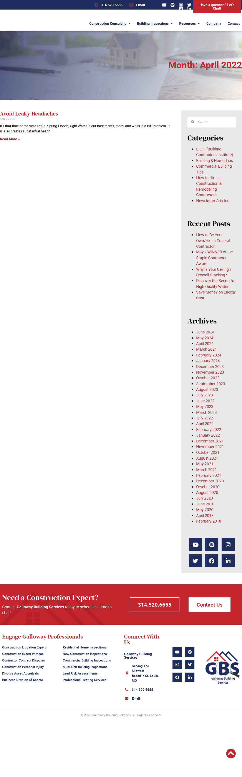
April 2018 (205, 515)
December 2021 (210, 441)
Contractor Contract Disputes (23, 659)
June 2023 (205, 400)
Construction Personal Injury (23, 666)
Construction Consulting (110, 23)
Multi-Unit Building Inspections (85, 666)
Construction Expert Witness (23, 653)
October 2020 (207, 486)
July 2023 (204, 395)
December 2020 (210, 480)
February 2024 (208, 355)
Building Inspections (155, 23)
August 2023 (207, 389)
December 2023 (210, 366)
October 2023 (207, 377)
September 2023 (210, 383)
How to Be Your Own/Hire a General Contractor (213, 240)
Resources (189, 23)
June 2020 (205, 503)
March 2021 (206, 469)
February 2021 (208, 475)
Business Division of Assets (22, 678)
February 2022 (208, 429)
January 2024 (208, 360)
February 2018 (208, 521)
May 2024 (204, 337)
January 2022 (208, 435)
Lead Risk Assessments (80, 672)
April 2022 (205, 423)
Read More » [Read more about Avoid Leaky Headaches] (10, 139)
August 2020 (207, 492)
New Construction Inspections (85, 653)
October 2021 (207, 452)
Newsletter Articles (212, 200)
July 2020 (204, 498)
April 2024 (205, 343)
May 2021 (204, 463)
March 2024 (206, 349)
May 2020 (204, 509)
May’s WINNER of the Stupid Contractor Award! (214, 257)
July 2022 (204, 418)
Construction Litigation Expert (24, 647)
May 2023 (204, 406)
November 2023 (210, 372)
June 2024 (205, 332)
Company (213, 23)
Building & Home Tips (214, 160)
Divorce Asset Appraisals (20, 672)
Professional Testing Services (84, 678)
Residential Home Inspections (84, 647)
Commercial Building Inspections (87, 659)
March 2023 (206, 412)
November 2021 (210, 446)
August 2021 (207, 458)
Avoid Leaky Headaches (29, 114)
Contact (234, 23)
